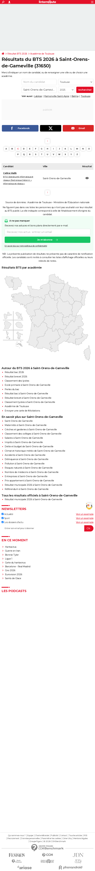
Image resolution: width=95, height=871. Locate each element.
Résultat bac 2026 (14, 372)
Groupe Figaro (36, 841)
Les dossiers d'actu (12, 522)
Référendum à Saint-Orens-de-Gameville (27, 489)
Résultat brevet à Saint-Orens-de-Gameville (28, 398)
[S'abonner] (47, 528)
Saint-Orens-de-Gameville (19, 421)
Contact (63, 835)
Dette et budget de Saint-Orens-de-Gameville (29, 446)
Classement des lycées (17, 380)
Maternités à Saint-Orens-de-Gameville (26, 425)
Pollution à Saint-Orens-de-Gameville (24, 463)
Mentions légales (80, 838)
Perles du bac (12, 389)
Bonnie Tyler (12, 554)
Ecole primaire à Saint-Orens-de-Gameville (27, 385)
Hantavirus (11, 546)
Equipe (30, 835)
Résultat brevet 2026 (16, 376)
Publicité (54, 835)
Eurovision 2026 (13, 574)
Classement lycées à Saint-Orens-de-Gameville (30, 402)
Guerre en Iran (12, 550)
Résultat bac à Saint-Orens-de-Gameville (26, 393)
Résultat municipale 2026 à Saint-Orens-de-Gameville (33, 485)
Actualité (7, 514)
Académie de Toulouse (42, 53)
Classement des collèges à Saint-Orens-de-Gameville (33, 433)
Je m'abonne (44, 239)
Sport (6, 518)
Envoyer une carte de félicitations (22, 410)
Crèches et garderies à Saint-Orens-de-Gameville (31, 429)
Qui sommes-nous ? (17, 835)
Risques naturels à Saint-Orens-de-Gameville (29, 467)
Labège (38, 96)
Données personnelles (30, 838)
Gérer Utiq (67, 838)
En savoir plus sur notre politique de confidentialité (26, 246)
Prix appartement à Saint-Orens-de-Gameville (29, 480)
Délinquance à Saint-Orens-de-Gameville (26, 459)
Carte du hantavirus (15, 562)
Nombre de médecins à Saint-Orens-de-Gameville (32, 472)
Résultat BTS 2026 (17, 53)
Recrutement (13, 838)
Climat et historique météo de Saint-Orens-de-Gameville (35, 450)
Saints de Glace (13, 578)
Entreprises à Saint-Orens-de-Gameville (26, 476)
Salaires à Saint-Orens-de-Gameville (24, 438)
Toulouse (85, 96)
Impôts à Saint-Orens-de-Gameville (24, 442)
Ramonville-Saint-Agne (56, 96)
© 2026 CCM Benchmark (55, 841)
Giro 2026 (10, 570)
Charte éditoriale (42, 835)
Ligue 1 (8, 558)
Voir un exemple (85, 514)
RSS (85, 835)
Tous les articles (75, 835)
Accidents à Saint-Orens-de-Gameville (25, 455)
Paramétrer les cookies (51, 838)
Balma (74, 96)
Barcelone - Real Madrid (17, 566)
